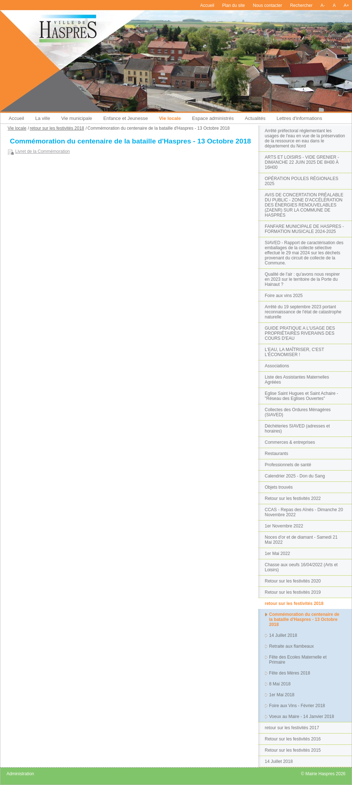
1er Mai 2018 (281, 694)
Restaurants (276, 453)
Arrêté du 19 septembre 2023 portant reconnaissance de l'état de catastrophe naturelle (303, 312)
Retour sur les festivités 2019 (293, 592)
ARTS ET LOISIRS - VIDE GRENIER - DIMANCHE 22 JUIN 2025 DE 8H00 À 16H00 (302, 162)
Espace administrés (213, 118)
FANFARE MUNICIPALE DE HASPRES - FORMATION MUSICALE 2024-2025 (304, 229)
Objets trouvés (279, 487)
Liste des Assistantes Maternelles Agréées (297, 380)
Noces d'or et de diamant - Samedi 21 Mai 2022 (301, 540)
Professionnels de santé (288, 464)
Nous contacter (267, 5)
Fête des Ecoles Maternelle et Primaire (298, 660)
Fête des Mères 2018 (289, 673)
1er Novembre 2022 (284, 526)
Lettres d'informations (299, 118)
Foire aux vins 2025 (284, 295)
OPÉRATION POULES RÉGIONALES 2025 (301, 181)
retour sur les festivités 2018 (294, 603)
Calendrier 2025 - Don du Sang (295, 476)
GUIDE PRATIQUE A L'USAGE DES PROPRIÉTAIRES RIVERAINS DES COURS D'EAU (300, 333)
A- (322, 5)
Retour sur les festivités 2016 (293, 739)
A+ (346, 5)
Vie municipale (76, 118)
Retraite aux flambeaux (291, 646)
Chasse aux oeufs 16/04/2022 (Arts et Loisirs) (301, 567)
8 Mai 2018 (279, 683)
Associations (277, 365)
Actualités (255, 118)
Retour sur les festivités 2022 (293, 498)
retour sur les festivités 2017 (292, 727)
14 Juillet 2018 (283, 635)
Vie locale (170, 118)
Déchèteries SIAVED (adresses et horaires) (297, 428)
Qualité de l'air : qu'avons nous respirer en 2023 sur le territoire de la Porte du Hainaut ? (302, 279)
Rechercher (301, 5)
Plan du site (233, 5)
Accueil (207, 5)
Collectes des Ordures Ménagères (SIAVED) (298, 412)
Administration (20, 773)
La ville (42, 118)
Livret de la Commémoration (42, 151)
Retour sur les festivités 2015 (293, 750)
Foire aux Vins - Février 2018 (297, 705)
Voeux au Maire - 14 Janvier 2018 (301, 716)
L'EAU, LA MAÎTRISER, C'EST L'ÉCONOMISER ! (294, 352)
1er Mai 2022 (277, 553)
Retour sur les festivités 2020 (293, 581)
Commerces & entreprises (290, 442)
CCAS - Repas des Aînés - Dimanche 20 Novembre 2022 (304, 512)
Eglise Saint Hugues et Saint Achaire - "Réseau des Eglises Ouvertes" (301, 396)
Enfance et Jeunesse (125, 118)
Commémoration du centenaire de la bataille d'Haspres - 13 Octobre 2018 (304, 619)
